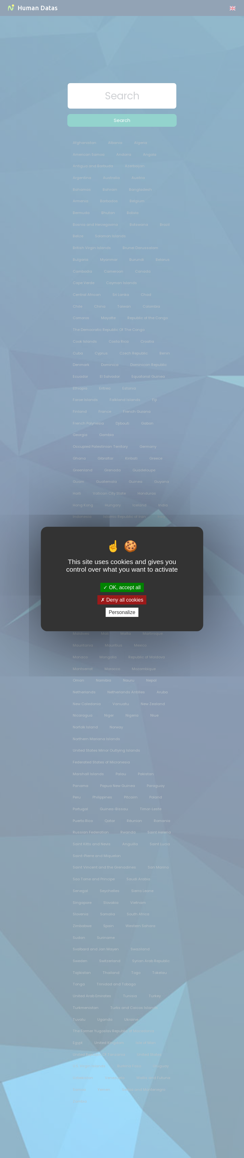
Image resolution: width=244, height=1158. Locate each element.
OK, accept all (121, 587)
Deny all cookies (122, 600)
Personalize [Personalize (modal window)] (122, 612)
